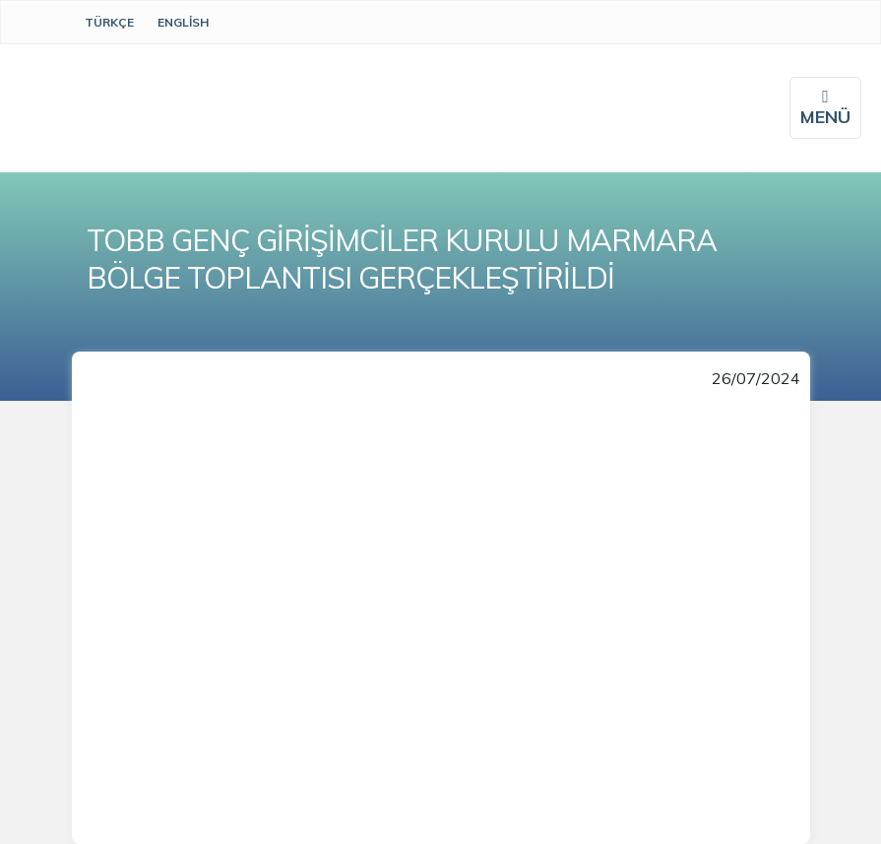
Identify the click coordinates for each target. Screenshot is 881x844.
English (183, 22)
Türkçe (109, 22)
